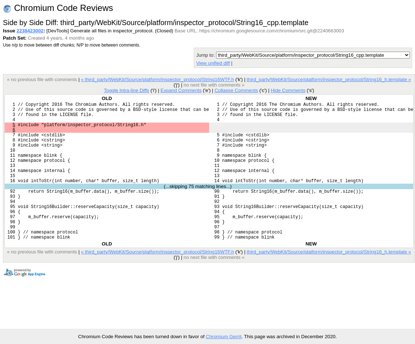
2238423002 (30, 30)
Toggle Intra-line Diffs (126, 90)
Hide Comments (288, 90)
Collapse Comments (236, 90)
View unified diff (213, 63)
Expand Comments (180, 90)
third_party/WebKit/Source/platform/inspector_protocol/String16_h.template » (329, 79)
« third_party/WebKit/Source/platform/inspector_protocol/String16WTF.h (157, 79)
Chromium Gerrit (224, 336)
